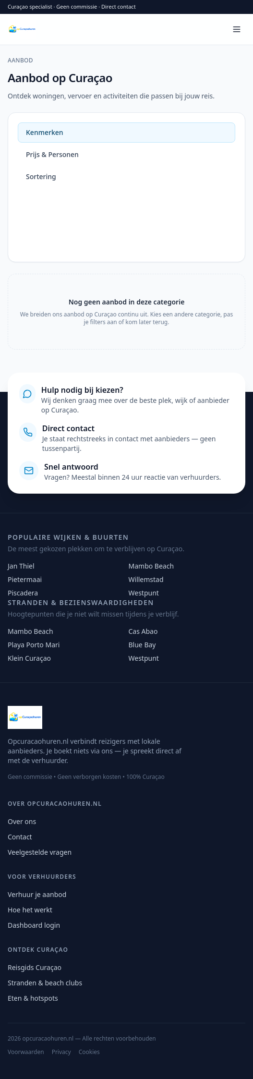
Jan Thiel (21, 565)
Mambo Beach (151, 565)
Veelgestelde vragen (40, 852)
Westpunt (144, 592)
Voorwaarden (26, 1052)
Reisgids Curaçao (34, 967)
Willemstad (146, 579)
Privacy (61, 1052)
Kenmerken (44, 132)
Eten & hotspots (33, 998)
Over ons (22, 821)
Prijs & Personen (52, 154)
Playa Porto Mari (34, 644)
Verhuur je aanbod (37, 894)
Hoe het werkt (30, 909)
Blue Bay (142, 644)
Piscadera (23, 592)
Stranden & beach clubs (45, 982)
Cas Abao (143, 631)
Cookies (89, 1052)
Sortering (41, 176)
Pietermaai (25, 579)
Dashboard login (34, 925)
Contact (20, 836)
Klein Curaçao (29, 658)
